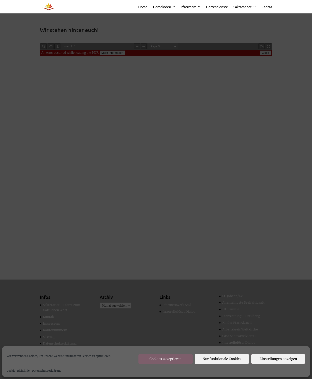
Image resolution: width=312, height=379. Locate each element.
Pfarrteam (188, 7)
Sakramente (242, 7)
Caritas (267, 7)
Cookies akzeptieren (166, 359)
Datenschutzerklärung (46, 370)
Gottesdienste (217, 7)
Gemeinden (162, 7)
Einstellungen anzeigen (278, 359)
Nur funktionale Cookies (222, 359)
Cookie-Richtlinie (18, 370)
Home (143, 7)
